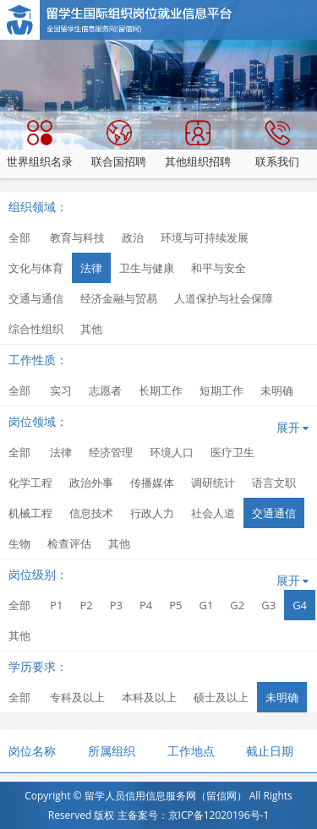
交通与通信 (35, 298)
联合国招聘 (118, 144)
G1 (206, 605)
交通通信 (274, 513)
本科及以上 (149, 697)
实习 (61, 390)
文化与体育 (35, 267)
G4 (299, 605)
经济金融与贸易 (118, 298)
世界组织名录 (40, 144)
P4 (145, 605)
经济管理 (111, 452)
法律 (91, 267)
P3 (116, 605)
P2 (85, 605)
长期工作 (161, 390)
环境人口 (172, 452)
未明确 (276, 390)
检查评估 (69, 543)
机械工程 (30, 513)
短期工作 (221, 390)
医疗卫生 (232, 452)
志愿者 (105, 390)
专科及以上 (77, 697)
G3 (268, 605)
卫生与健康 (146, 267)
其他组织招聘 (198, 144)
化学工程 (30, 482)
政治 (133, 237)
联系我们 (277, 144)
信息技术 (91, 513)
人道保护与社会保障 (223, 298)
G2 (237, 605)
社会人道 (213, 513)
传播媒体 (152, 482)
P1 (56, 605)
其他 (91, 328)
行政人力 (152, 513)
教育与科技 (77, 237)
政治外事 (91, 482)
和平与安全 (218, 267)
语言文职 (274, 482)
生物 (19, 543)
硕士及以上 (221, 697)
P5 (175, 605)
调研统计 (213, 482)
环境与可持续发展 (205, 237)
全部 (19, 237)
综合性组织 (35, 328)
